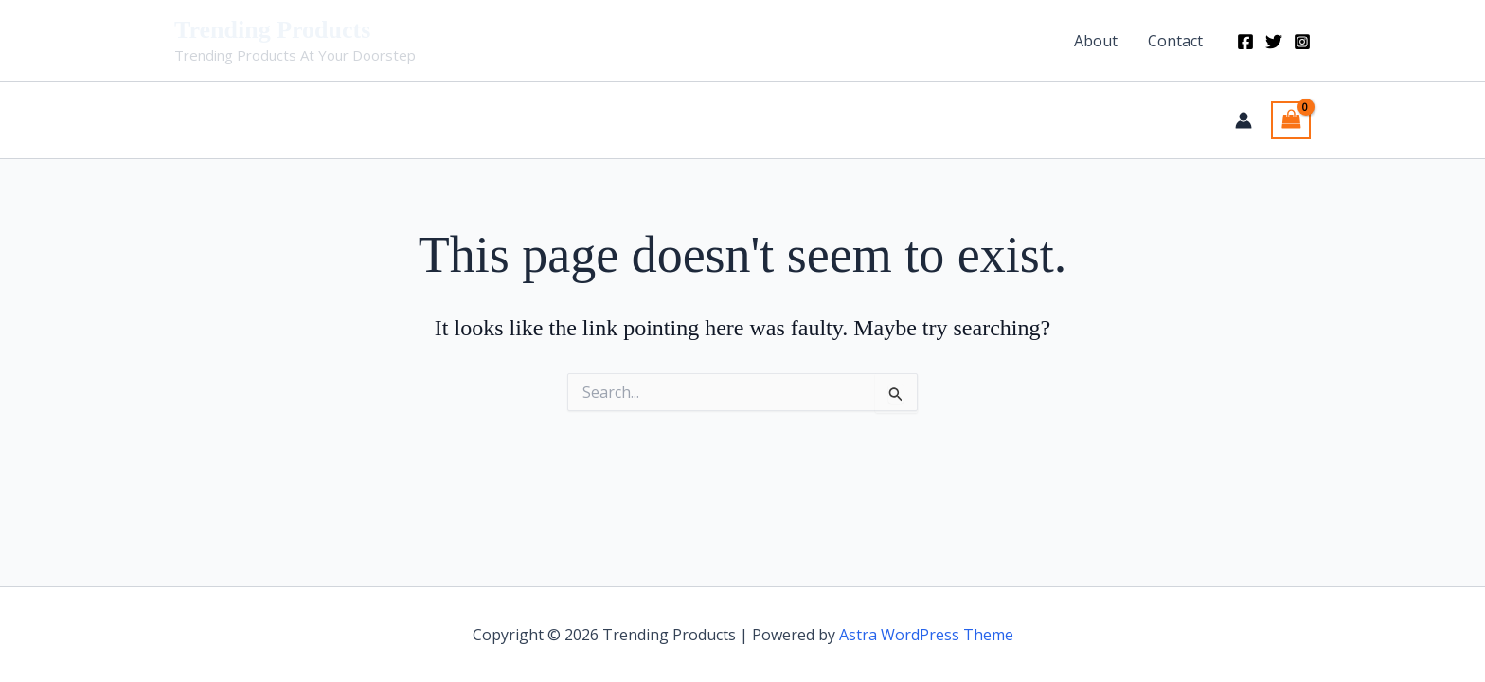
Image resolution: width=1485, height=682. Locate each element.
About (1096, 40)
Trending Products (272, 30)
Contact (1175, 40)
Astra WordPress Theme (926, 634)
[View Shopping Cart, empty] (1291, 120)
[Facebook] (1245, 41)
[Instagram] (1302, 41)
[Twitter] (1273, 41)
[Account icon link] (1243, 120)
